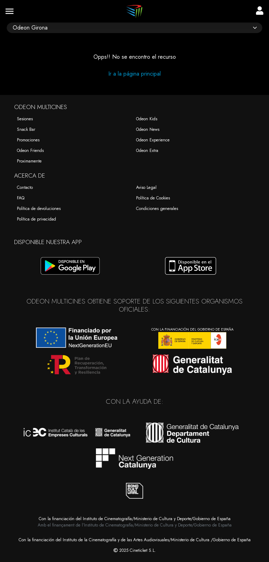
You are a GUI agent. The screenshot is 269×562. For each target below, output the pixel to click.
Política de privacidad (36, 219)
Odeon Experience (153, 140)
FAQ (20, 198)
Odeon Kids (146, 119)
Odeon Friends (30, 150)
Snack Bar (26, 129)
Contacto (25, 187)
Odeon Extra (147, 150)
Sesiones (25, 119)
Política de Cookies (153, 198)
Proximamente (29, 161)
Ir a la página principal (134, 74)
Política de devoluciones (39, 208)
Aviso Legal (146, 187)
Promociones (28, 140)
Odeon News (147, 129)
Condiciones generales (157, 208)
